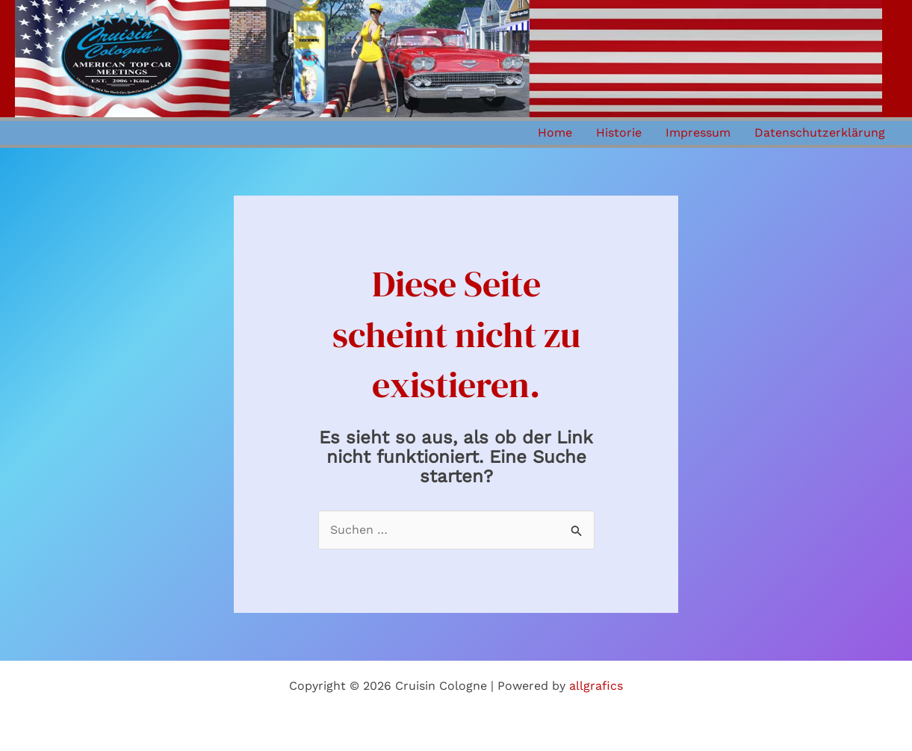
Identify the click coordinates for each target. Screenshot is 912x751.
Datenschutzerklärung (819, 132)
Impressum (698, 132)
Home (555, 132)
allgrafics (596, 686)
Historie (619, 132)
